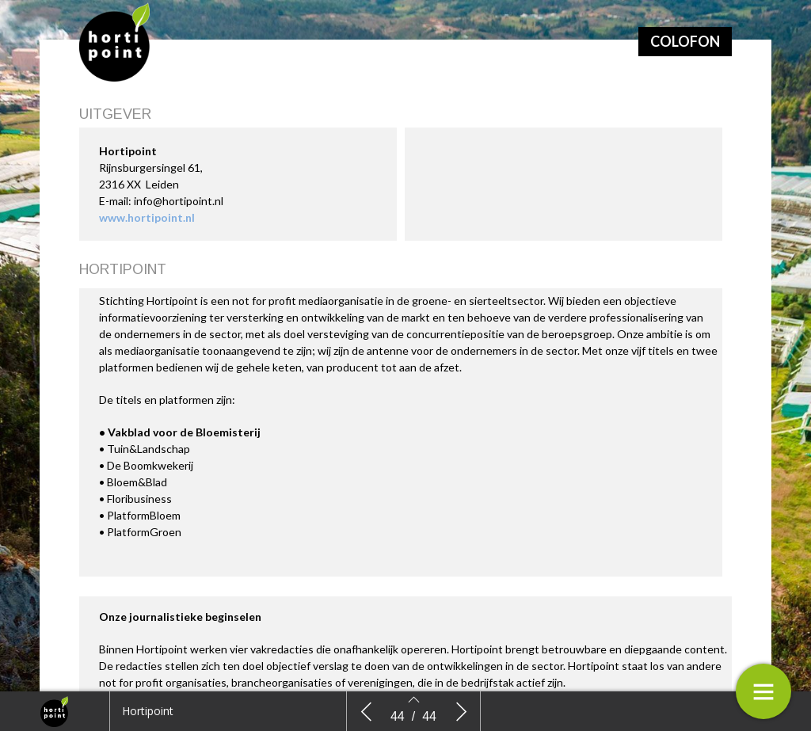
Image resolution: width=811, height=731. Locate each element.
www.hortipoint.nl (147, 217)
